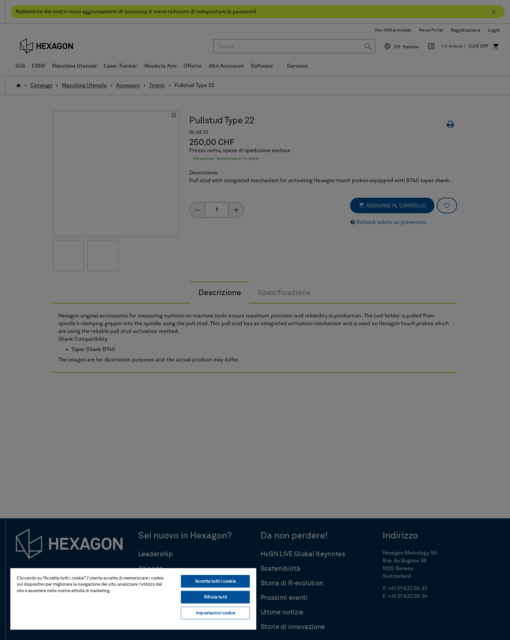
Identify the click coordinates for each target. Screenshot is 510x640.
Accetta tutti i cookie (215, 581)
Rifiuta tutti (215, 597)
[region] (133, 599)
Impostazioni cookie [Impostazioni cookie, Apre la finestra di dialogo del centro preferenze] (215, 613)
